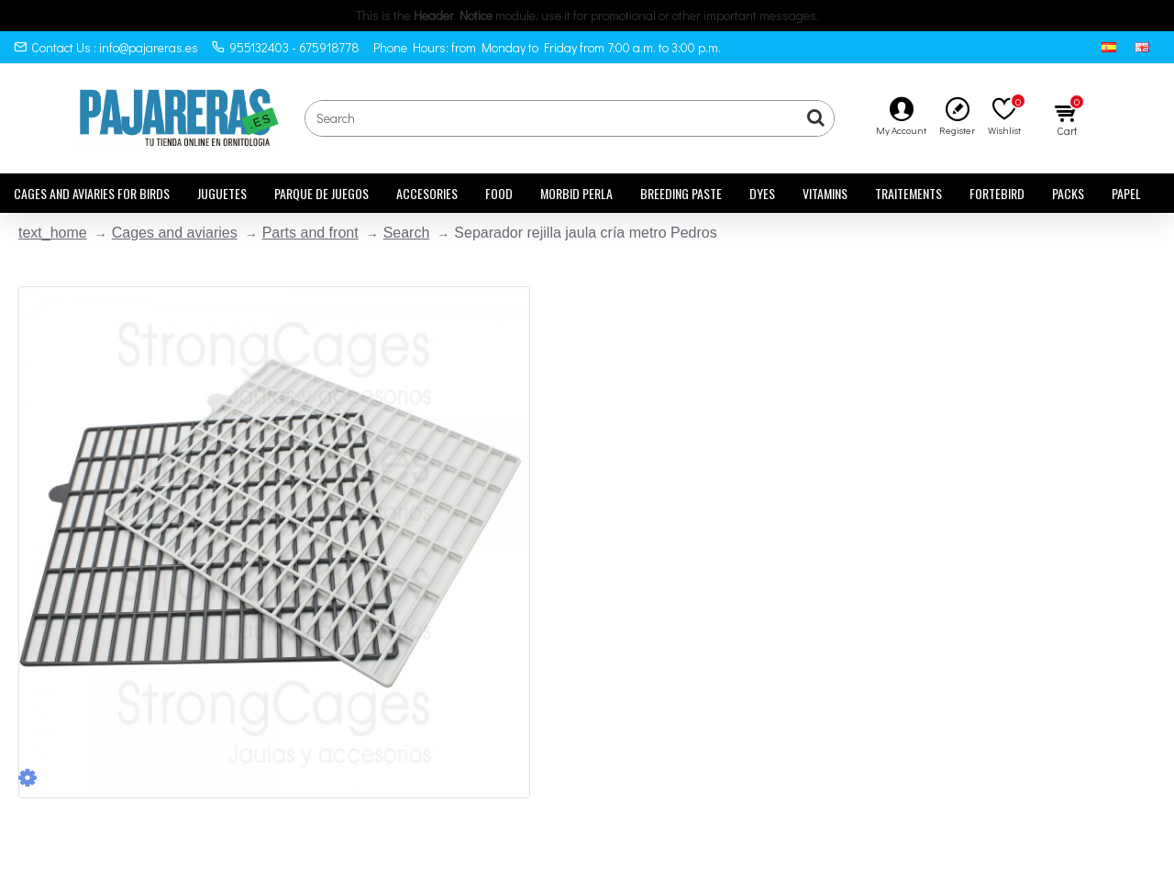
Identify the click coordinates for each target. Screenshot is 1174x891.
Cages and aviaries (175, 232)
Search (406, 232)
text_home (52, 232)
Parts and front (310, 232)
